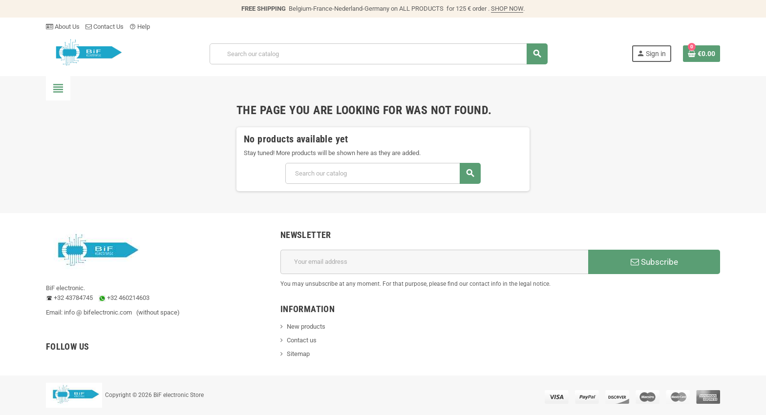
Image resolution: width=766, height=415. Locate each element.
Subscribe (654, 262)
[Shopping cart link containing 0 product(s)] (701, 53)
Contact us (302, 340)
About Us (63, 26)
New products (306, 326)
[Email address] (434, 262)
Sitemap (298, 353)
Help (139, 26)
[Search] (378, 53)
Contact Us (104, 26)
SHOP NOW (507, 8)
